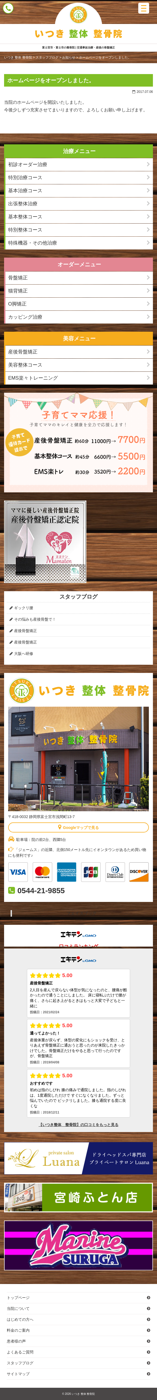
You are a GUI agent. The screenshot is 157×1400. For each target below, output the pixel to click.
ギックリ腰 (23, 608)
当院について (18, 1308)
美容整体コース (25, 365)
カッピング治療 (25, 317)
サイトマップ (18, 1374)
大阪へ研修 (23, 653)
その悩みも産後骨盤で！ (35, 619)
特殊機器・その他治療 (32, 243)
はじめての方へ (20, 1319)
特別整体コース (25, 230)
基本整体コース (25, 216)
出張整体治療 (22, 203)
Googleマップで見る (78, 827)
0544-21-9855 (41, 890)
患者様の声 (16, 1341)
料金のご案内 (18, 1330)
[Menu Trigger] (143, 8)
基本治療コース (25, 190)
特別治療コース (25, 177)
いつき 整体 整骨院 (83, 1393)
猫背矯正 (18, 291)
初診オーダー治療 (27, 164)
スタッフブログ (20, 1363)
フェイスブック (81, 913)
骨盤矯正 (18, 277)
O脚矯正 (17, 304)
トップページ (18, 1297)
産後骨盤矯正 (22, 352)
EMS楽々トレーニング (33, 378)
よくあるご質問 (20, 1352)
